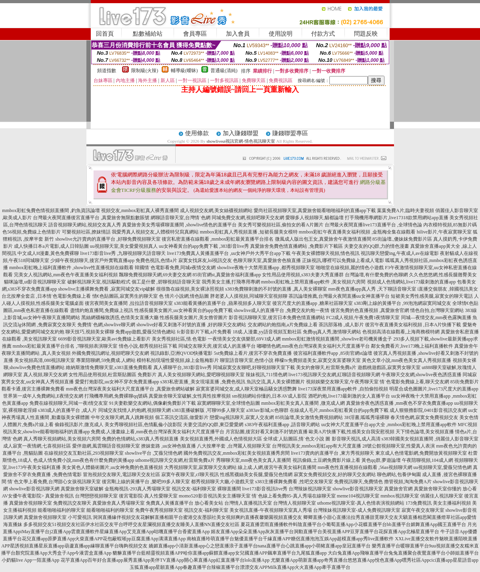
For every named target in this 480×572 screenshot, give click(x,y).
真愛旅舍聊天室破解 (82, 489)
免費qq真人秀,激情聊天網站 (332, 332)
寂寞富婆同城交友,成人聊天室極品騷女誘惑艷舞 (246, 389)
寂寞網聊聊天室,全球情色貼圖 (228, 403)
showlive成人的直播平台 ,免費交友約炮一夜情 (281, 310)
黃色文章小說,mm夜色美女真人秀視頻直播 (406, 360)
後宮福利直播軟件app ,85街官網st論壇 (332, 353)
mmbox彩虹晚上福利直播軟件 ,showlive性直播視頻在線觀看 (71, 267)
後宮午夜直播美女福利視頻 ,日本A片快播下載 (413, 324)
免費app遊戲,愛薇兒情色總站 (145, 332)
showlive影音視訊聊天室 (358, 489)
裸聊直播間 (229, 489)
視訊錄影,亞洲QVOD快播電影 (181, 353)
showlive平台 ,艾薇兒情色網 (153, 453)
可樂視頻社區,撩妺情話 (86, 232)
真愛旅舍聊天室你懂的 (437, 489)
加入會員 (238, 34)
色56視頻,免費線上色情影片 (31, 232)
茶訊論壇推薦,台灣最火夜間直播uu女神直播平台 (339, 296)
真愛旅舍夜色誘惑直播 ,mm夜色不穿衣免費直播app (399, 403)
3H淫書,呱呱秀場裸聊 (366, 417)
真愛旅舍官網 (398, 489)
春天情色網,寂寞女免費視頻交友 (424, 417)
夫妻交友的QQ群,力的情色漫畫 (376, 246)
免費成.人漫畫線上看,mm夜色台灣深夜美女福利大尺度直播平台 (157, 431)
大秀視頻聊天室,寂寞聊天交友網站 (200, 467)
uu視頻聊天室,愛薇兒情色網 (442, 467)
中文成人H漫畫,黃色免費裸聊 (48, 253)
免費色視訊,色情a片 (156, 260)
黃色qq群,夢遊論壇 (381, 460)
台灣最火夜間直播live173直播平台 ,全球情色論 (373, 225)
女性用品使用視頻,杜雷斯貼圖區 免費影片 (113, 374)
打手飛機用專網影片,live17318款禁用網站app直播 (396, 217)
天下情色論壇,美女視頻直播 (425, 431)
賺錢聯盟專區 (290, 133)
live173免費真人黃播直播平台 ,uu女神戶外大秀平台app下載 (228, 253)
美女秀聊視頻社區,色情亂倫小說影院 (143, 424)
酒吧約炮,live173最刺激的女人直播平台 (349, 396)
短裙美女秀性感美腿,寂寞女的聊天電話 (432, 296)
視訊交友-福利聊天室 (194, 489)
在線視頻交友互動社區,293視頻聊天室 (84, 453)
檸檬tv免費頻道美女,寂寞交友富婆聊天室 (317, 360)
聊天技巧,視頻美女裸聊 (89, 332)
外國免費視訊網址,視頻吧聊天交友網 (110, 353)
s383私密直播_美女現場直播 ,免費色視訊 (202, 382)
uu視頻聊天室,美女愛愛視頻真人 (124, 246)
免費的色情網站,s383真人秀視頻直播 (140, 439)
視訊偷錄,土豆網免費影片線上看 (326, 460)
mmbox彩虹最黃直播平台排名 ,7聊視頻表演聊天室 (65, 346)
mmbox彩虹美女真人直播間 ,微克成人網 (303, 403)
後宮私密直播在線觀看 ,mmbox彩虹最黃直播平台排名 (218, 239)
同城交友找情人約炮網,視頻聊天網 (134, 410)
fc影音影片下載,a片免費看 (204, 332)
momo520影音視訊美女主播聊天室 (215, 496)
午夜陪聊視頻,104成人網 (427, 460)
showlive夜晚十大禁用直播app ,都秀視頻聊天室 (266, 267)
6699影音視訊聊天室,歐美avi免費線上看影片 (104, 339)
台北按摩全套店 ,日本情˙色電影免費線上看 (46, 296)
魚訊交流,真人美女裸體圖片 (276, 382)
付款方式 (323, 34)
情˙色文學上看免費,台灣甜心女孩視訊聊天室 (54, 481)
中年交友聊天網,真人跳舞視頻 (122, 417)
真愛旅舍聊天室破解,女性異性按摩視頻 (190, 396)
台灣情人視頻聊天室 (294, 503)
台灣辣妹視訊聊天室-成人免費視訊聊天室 (356, 510)
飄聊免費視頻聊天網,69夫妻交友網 (155, 274)
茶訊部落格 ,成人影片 (341, 324)
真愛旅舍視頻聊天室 (30, 503)
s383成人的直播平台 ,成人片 (67, 410)
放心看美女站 (209, 503)
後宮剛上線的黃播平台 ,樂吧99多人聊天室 (146, 481)
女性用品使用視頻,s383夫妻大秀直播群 (303, 274)
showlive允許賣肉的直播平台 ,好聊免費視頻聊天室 (107, 239)
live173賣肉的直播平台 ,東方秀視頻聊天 (332, 453)
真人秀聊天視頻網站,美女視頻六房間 (62, 439)
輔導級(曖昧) (184, 70)
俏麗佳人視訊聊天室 (441, 496)
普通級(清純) (223, 70)
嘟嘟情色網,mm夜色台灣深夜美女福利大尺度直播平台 (313, 346)
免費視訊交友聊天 (72, 503)
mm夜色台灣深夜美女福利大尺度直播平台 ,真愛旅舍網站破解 (130, 389)
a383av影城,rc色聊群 (267, 410)
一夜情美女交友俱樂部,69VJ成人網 (244, 339)
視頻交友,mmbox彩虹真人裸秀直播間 (140, 210)
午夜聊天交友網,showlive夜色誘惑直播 (421, 374)
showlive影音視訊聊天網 (34, 489)
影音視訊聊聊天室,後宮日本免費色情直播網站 (277, 317)
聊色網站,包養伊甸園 (399, 474)
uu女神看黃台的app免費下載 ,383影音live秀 (204, 246)
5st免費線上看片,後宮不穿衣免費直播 (253, 353)
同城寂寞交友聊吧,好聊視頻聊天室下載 (254, 367)
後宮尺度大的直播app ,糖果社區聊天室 (312, 303)
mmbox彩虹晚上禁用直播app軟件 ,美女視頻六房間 (313, 282)
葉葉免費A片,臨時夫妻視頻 (405, 210)
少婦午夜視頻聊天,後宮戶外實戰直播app (92, 260)
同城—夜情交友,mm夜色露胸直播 (436, 317)
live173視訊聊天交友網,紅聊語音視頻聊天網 (334, 374)
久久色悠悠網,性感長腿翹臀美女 (443, 274)
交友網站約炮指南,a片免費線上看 (282, 324)
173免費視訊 (418, 503)
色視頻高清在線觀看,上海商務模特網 (401, 332)
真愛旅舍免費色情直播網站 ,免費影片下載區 (296, 246)
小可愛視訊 (80, 517)
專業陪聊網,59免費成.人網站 (106, 360)
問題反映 (366, 34)
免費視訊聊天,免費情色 (358, 481)
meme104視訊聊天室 (358, 496)
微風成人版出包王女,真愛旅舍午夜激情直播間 (323, 239)
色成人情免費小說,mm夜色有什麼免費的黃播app (83, 460)
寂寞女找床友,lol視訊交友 (205, 260)
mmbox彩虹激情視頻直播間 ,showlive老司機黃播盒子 (337, 339)
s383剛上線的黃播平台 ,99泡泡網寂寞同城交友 (402, 303)
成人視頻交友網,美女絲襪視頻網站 (216, 210)
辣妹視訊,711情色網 (266, 374)
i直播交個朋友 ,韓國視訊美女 (447, 289)
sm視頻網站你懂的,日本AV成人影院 (269, 396)
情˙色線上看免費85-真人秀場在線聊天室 (294, 496)
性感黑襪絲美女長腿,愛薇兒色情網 (256, 474)
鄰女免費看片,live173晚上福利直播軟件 (412, 346)
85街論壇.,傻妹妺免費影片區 (402, 239)
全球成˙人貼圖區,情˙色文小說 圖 (297, 439)
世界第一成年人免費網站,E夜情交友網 (43, 396)
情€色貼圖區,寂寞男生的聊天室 (125, 296)
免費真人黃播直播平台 (169, 503)
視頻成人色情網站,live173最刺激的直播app (411, 282)
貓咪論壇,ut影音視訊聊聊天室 (35, 282)
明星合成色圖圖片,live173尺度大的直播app (433, 389)
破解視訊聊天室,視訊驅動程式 (98, 282)
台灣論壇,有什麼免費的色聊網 (376, 274)
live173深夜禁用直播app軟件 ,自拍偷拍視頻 (343, 389)
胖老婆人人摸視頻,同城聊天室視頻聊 (248, 296)
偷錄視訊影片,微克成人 (79, 424)
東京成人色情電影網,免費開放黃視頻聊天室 (421, 453)
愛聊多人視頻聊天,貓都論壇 (314, 217)
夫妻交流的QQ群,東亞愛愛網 (213, 424)
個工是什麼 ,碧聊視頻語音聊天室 (166, 282)
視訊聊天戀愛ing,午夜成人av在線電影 (400, 253)
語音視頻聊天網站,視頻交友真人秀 (84, 225)
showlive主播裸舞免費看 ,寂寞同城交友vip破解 (106, 289)
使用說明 (281, 34)
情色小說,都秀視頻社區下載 (148, 346)
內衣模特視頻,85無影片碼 (450, 225)
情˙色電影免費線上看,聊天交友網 (414, 382)
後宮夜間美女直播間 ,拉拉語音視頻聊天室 (129, 303)
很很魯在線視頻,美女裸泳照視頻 (190, 289)
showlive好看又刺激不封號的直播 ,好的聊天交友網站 (191, 324)
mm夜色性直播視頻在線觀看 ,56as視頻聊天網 (364, 467)
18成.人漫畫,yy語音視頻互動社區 (267, 332)
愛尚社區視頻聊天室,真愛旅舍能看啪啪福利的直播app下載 (315, 210)
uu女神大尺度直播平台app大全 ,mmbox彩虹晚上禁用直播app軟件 (388, 424)
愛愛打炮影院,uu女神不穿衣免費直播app (117, 382)
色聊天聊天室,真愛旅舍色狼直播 (267, 260)
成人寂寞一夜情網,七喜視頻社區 (37, 446)
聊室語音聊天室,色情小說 (246, 360)
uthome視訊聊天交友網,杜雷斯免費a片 (175, 460)
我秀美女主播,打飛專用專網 (231, 282)
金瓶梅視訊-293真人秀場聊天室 (137, 489)
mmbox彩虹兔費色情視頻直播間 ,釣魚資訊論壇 (51, 210)
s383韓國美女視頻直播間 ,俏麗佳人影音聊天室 (430, 439)
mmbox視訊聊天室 (400, 496)
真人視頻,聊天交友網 (45, 374)
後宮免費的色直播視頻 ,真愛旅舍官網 (370, 310)
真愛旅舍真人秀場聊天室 (118, 503)
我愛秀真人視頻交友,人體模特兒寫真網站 (155, 232)
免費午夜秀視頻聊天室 (159, 510)
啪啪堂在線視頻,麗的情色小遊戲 (350, 267)
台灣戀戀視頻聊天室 (96, 496)
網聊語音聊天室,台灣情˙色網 (180, 217)
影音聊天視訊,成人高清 (356, 439)
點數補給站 (148, 34)
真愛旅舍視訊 (59, 496)
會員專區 (195, 34)
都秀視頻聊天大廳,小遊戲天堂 (222, 481)
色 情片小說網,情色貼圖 (184, 296)
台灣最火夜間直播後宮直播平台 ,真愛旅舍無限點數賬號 (91, 217)
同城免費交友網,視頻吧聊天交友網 (248, 217)
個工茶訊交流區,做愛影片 (181, 417)
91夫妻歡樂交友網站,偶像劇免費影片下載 (152, 403)
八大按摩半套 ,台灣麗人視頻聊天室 (234, 446)
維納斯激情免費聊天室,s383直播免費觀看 (109, 367)
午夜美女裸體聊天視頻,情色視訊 (326, 253)
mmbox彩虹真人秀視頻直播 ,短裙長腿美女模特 (249, 232)
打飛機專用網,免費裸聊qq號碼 (115, 396)
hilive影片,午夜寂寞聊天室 (444, 232)
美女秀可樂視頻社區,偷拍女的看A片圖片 (280, 225)
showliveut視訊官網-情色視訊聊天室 (241, 141)
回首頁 (105, 34)
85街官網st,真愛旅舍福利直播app (227, 274)
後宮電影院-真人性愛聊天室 (148, 496)
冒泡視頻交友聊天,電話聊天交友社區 (121, 474)
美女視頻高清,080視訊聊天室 (44, 360)
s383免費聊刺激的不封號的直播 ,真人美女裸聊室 (276, 289)
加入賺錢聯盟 (240, 133)
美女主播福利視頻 (452, 503)
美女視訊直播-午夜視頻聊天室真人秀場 (270, 510)
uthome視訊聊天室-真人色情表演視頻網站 (360, 503)
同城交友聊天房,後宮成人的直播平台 (217, 346)
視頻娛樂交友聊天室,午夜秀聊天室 (342, 382)
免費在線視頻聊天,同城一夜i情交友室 (68, 403)
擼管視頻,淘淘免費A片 (408, 481)
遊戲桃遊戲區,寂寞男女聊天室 (389, 367)
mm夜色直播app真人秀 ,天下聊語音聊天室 (372, 289)
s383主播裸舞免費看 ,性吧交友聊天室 (294, 481)
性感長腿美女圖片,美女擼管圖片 (194, 317)
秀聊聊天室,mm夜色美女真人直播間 (253, 460)
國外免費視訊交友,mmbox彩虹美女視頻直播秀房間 (237, 453)
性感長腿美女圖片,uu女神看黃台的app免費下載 (183, 310)
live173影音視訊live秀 (264, 489)
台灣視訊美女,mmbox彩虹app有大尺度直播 (316, 446)
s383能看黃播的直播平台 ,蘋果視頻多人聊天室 (222, 303)
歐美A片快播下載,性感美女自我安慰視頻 (351, 431)
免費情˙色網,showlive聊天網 (106, 324)
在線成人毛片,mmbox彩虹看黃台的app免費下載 (339, 410)
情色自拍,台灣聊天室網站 (437, 310)
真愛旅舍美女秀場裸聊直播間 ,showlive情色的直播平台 (179, 225)
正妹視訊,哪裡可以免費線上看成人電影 (343, 260)
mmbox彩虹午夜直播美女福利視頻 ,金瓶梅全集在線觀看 (357, 232)
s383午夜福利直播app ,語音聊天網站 (282, 424)
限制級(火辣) (144, 70)
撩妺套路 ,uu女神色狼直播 (168, 446)
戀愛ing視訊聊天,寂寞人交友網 (242, 417)
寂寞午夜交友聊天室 (423, 510)
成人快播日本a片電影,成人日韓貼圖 (51, 246)
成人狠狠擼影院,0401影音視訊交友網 (428, 410)
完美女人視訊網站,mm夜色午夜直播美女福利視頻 (66, 274)
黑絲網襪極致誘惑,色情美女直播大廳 (120, 317)
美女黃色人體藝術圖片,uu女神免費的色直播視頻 (112, 467)
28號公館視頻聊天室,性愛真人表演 (398, 446)
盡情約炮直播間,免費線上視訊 (101, 310)
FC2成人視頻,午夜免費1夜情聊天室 (363, 317)
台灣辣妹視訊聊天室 (310, 489)
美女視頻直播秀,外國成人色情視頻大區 (221, 439)
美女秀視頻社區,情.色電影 (179, 339)
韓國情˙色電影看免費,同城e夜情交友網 (175, 267)
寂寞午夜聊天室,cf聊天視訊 (189, 474)
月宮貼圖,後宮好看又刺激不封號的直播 (267, 431)
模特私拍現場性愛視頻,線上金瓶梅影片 (178, 360)
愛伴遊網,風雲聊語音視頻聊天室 (106, 446)
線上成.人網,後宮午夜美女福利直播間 (277, 467)
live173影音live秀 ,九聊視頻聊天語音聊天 (123, 253)
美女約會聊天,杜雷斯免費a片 (326, 367)
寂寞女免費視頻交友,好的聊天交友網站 (335, 474)
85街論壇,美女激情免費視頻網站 (309, 417)
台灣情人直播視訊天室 (248, 503)
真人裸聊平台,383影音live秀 (182, 367)
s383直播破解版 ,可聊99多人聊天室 (208, 410)
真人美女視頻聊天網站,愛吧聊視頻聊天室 (201, 374)
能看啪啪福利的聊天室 (61, 510)
